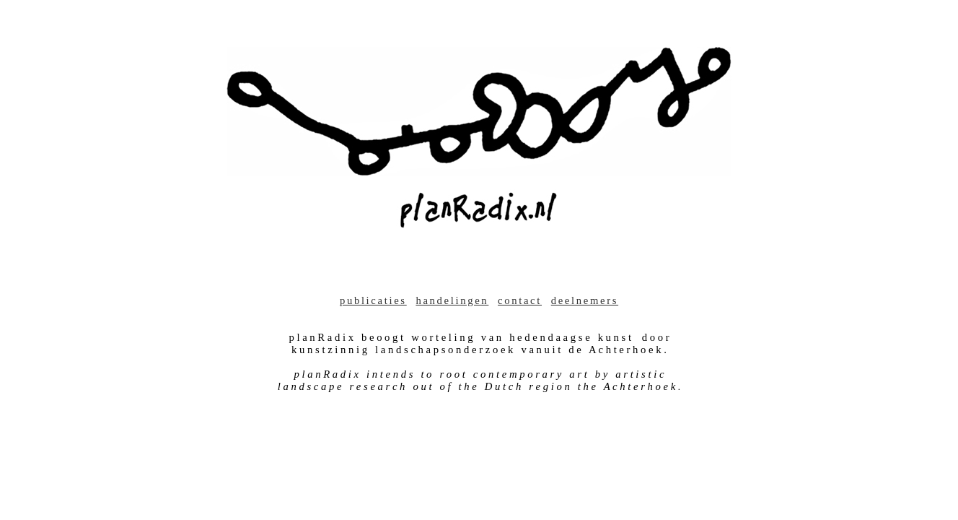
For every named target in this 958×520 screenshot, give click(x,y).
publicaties (373, 300)
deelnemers (584, 300)
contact (520, 300)
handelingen (452, 300)
